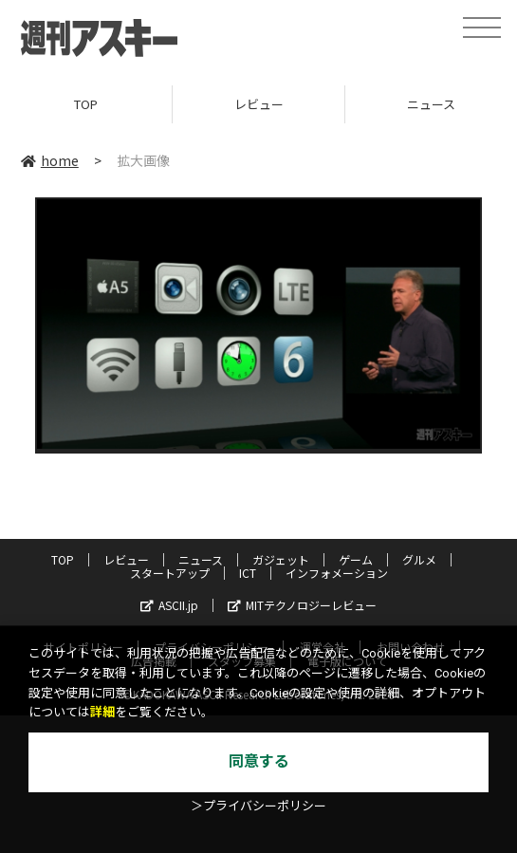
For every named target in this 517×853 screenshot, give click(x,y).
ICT (247, 573)
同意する (259, 761)
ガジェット (280, 559)
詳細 (102, 712)
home (50, 160)
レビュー (259, 104)
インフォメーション (337, 573)
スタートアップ (170, 573)
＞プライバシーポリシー (258, 806)
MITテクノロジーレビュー (302, 605)
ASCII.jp (169, 605)
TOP (86, 104)
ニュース (200, 559)
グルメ (419, 559)
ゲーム (356, 559)
